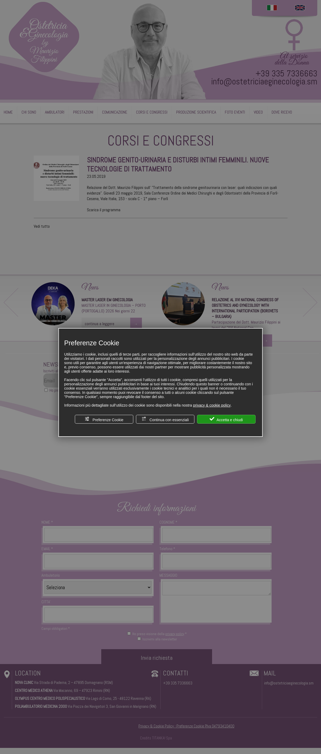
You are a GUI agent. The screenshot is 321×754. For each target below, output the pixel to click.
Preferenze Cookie (104, 419)
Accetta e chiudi (226, 419)
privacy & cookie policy (212, 405)
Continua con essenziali (165, 419)
